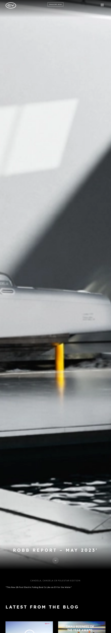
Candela (35, 580)
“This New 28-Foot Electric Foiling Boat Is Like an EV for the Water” (39, 587)
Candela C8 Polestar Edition (62, 580)
